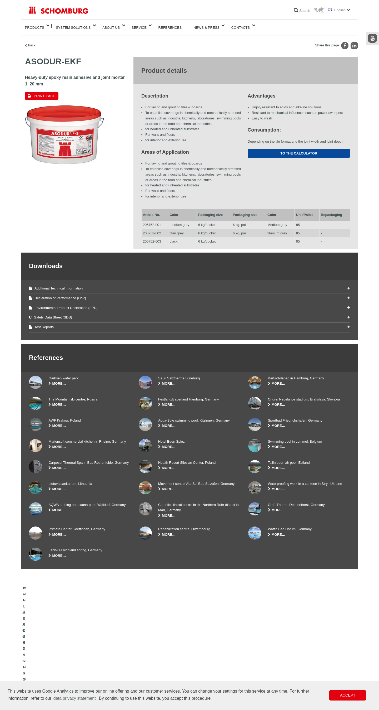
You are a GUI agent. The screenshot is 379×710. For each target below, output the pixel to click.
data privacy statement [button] (74, 698)
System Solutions (73, 25)
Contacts (240, 25)
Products (34, 25)
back (31, 41)
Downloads (146, 664)
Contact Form (148, 672)
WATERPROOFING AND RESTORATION (58, 656)
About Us (111, 25)
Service (139, 25)
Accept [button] (347, 695)
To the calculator (298, 149)
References (170, 25)
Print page (45, 92)
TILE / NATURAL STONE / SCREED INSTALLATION (66, 664)
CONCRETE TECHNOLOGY (49, 680)
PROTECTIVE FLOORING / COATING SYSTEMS (64, 672)
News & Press (206, 25)
